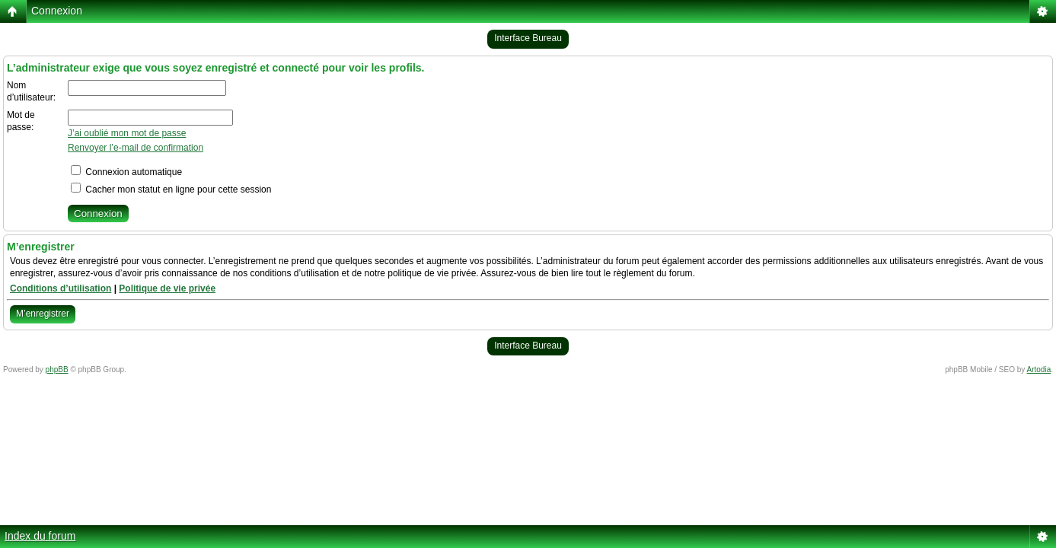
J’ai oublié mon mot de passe (127, 133)
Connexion (56, 11)
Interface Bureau (528, 38)
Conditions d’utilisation (60, 288)
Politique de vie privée (167, 288)
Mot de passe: (21, 121)
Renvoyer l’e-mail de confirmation (135, 147)
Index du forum (40, 536)
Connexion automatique (126, 172)
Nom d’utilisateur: (31, 91)
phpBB (57, 369)
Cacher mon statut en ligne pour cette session (171, 189)
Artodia (1039, 369)
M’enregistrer (42, 313)
